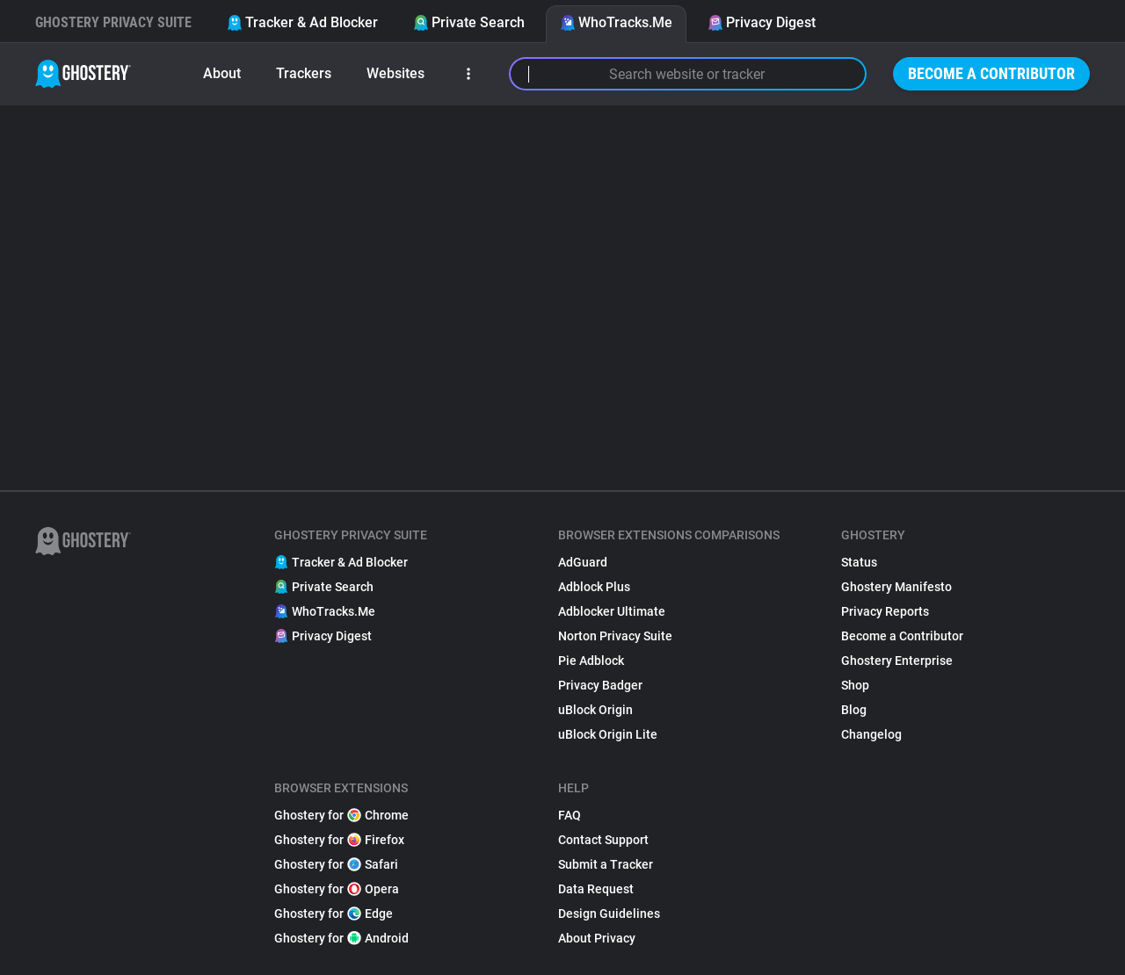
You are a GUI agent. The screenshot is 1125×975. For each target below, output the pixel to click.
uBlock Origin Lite (607, 734)
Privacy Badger (600, 685)
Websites (396, 73)
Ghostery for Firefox (339, 840)
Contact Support (603, 840)
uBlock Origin (595, 710)
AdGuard (582, 562)
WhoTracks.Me (616, 22)
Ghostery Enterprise (897, 661)
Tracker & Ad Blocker (302, 22)
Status (859, 562)
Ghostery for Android (341, 938)
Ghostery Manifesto (896, 587)
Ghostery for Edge (333, 913)
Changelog (871, 734)
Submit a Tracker (605, 864)
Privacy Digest (762, 22)
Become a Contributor (991, 73)
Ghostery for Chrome (341, 815)
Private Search (469, 22)
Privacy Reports (885, 611)
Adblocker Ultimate (611, 611)
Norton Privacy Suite (615, 636)
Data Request (596, 889)
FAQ (569, 815)
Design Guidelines (609, 913)
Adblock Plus (594, 587)
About (222, 73)
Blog (854, 710)
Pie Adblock (591, 661)
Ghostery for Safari (336, 864)
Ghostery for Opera (336, 889)
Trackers (303, 73)
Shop (855, 685)
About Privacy (596, 938)
